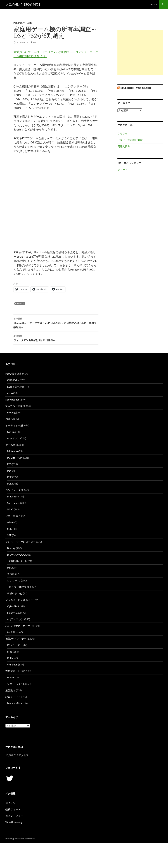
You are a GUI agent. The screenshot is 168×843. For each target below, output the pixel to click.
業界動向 (10, 690)
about (153, 4)
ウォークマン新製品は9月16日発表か (55, 338)
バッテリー (11, 632)
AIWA (10, 522)
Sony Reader (12, 399)
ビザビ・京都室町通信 (130, 139)
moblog (11, 412)
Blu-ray (11, 548)
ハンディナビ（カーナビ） (20, 625)
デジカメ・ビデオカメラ (19, 599)
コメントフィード (15, 815)
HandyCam (13, 612)
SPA (35, 42)
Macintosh (13, 496)
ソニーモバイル (16, 683)
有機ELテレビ (14, 593)
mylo (10, 393)
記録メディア (12, 696)
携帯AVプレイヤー (15, 638)
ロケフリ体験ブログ (20, 586)
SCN (9, 528)
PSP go (19, 303)
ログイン (10, 802)
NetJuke (11, 431)
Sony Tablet (13, 502)
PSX (9, 567)
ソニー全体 (11, 515)
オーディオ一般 (14, 425)
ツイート (122, 169)
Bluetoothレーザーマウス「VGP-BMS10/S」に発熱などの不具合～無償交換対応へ (55, 322)
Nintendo (12, 451)
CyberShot (13, 606)
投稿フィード (12, 809)
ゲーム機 (27, 23)
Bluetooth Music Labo (135, 87)
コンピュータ (12, 490)
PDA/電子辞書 (13, 373)
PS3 (15, 23)
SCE (9, 483)
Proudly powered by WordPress (20, 838)
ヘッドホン (13, 438)
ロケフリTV (13, 580)
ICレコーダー (14, 645)
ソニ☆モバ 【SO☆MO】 (23, 4)
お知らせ (10, 418)
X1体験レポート (18, 561)
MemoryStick (14, 703)
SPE (9, 535)
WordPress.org (13, 822)
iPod (9, 651)
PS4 (9, 470)
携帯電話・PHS (14, 670)
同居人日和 (123, 146)
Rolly (10, 658)
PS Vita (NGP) (15, 457)
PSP (20, 23)
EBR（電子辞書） (17, 386)
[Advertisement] (140, 52)
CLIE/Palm (13, 380)
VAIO (10, 509)
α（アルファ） (15, 619)
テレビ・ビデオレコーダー (20, 541)
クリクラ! (122, 133)
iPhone (11, 677)
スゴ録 (11, 574)
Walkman (12, 664)
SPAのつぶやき (13, 405)
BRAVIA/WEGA (16, 554)
